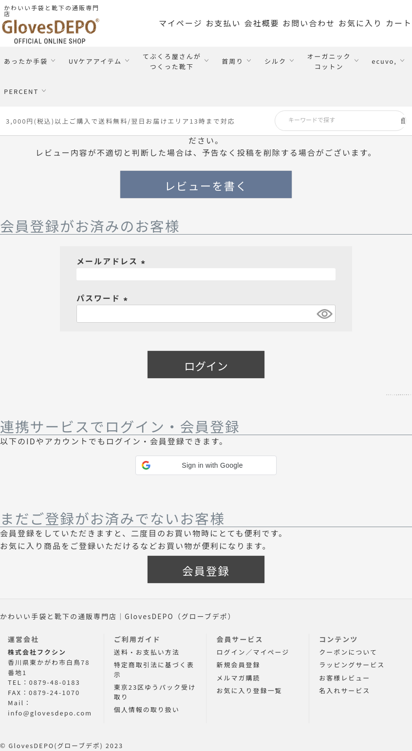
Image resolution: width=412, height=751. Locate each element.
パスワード (103, 298)
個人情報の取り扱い (147, 709)
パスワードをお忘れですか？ (355, 392)
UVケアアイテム (95, 61)
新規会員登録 (238, 664)
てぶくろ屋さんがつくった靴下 (172, 61)
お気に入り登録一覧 (249, 690)
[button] (206, 465)
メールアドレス (112, 261)
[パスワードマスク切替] (324, 313)
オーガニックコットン (329, 61)
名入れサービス (344, 690)
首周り (232, 61)
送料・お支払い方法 (147, 652)
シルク (275, 61)
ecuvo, (384, 61)
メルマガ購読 (238, 677)
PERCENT (21, 91)
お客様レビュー (344, 677)
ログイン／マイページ (252, 652)
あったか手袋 (26, 61)
